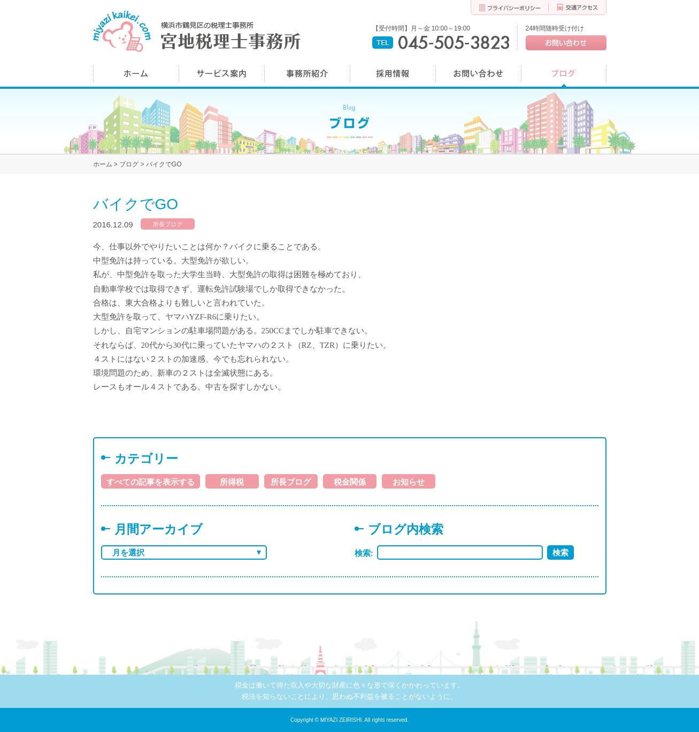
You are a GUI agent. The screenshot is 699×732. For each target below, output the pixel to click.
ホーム (102, 164)
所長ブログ (167, 224)
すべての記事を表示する (150, 481)
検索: (366, 553)
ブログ (129, 164)
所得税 (232, 481)
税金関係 (350, 481)
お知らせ (409, 481)
